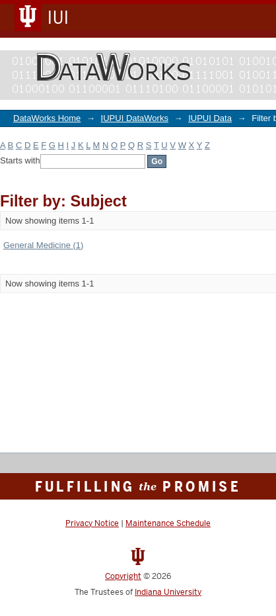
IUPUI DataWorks (134, 118)
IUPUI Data (210, 118)
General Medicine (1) (43, 245)
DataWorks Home (47, 118)
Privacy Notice (92, 523)
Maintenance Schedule (168, 523)
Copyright (123, 576)
